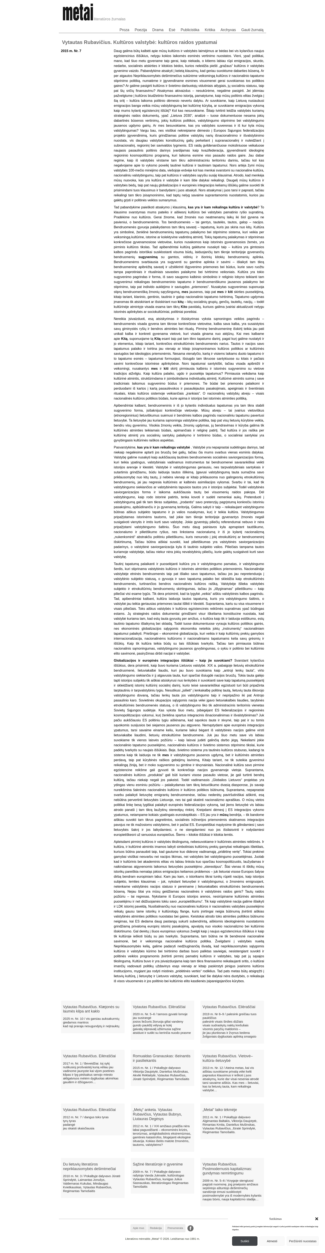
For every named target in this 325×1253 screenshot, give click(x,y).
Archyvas (228, 30)
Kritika (210, 30)
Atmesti (272, 1241)
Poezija (141, 30)
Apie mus (138, 1228)
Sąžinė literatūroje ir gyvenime (158, 1164)
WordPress (147, 1250)
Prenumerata (175, 1228)
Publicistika (190, 30)
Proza (124, 30)
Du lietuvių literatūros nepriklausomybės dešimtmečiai (89, 1166)
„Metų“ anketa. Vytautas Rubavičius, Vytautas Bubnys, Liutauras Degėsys (157, 1114)
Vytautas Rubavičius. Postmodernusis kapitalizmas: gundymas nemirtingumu (227, 1168)
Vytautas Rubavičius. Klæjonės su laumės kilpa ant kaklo (91, 1009)
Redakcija (156, 1228)
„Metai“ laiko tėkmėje (220, 1110)
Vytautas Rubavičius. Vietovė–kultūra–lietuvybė (228, 1058)
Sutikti (244, 1241)
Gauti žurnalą (252, 30)
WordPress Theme (165, 1250)
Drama (158, 30)
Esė (172, 30)
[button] (317, 1219)
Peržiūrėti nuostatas (303, 1241)
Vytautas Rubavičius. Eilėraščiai (159, 1007)
